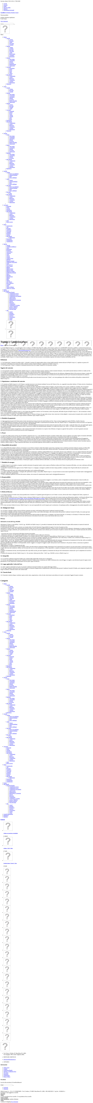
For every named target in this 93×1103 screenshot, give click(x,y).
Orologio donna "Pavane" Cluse (10, 863)
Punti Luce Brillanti (14, 173)
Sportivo (11, 315)
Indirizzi (5, 8)
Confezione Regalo (7, 1070)
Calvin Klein (9, 252)
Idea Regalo (9, 74)
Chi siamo (5, 1072)
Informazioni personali (8, 10)
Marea (7, 274)
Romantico (11, 314)
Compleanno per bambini (15, 296)
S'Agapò (8, 284)
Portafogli (11, 111)
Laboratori (5, 1074)
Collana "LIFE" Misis (8, 848)
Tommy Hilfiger (10, 287)
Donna (5, 37)
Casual (10, 311)
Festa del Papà (12, 309)
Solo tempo (12, 59)
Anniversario (12, 297)
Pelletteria (8, 84)
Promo (5, 289)
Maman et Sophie (10, 271)
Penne (10, 69)
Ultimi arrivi (6, 1067)
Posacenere (9, 239)
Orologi (8, 58)
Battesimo (11, 78)
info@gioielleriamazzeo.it (25, 350)
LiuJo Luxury (9, 266)
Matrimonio (12, 82)
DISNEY (8, 259)
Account (5, 5)
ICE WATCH (9, 265)
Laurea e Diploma (13, 306)
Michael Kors (9, 276)
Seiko (7, 285)
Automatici (12, 97)
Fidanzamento (12, 298)
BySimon (8, 250)
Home (4, 224)
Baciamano (12, 56)
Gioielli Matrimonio (8, 814)
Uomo (4, 86)
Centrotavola (9, 225)
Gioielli (8, 38)
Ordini (5, 6)
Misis (7, 279)
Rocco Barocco (10, 283)
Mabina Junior (9, 268)
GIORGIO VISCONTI (11, 262)
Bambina (5, 816)
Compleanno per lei (13, 294)
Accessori (8, 67)
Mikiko (8, 278)
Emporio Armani (10, 261)
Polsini (10, 112)
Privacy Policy (6, 1076)
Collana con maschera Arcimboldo (10, 833)
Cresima (11, 81)
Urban (10, 319)
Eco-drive (11, 63)
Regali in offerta (13, 308)
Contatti (5, 1069)
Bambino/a (8, 168)
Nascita (11, 301)
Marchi (5, 244)
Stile (7, 310)
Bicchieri (8, 228)
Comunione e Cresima (14, 305)
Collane (11, 39)
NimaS (8, 280)
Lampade (8, 232)
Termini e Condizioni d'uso (9, 1071)
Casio (7, 254)
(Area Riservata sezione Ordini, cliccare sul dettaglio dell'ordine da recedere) (27, 498)
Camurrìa (8, 253)
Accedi (5, 3)
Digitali (11, 61)
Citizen (8, 255)
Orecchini (11, 43)
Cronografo (12, 60)
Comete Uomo (9, 258)
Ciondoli (11, 45)
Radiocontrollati (13, 100)
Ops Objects (9, 281)
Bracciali (11, 41)
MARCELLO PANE (11, 272)
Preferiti (3, 819)
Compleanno (12, 76)
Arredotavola (9, 241)
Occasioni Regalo (10, 292)
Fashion (8, 46)
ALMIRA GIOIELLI (11, 246)
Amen (7, 248)
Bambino (8, 153)
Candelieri (8, 229)
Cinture (11, 115)
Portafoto (8, 233)
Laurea (10, 77)
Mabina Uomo (9, 270)
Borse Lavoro (9, 222)
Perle (10, 176)
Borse (10, 71)
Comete (8, 257)
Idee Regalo (6, 291)
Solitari (11, 180)
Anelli (10, 42)
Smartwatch (12, 65)
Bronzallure (9, 249)
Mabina (8, 267)
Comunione (12, 80)
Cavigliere (11, 55)
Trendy (11, 318)
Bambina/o (6, 815)
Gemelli (11, 91)
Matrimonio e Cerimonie (15, 300)
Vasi (7, 227)
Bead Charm (12, 54)
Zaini (10, 72)
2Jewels (8, 245)
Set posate (8, 231)
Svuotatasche (9, 240)
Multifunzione (12, 64)
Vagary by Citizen (10, 288)
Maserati (8, 275)
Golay (7, 263)
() (9, 12)
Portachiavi (12, 68)
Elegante (11, 313)
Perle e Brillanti (13, 177)
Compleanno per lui (14, 293)
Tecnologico (12, 317)
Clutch (10, 73)
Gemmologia (6, 1075)
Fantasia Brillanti (13, 175)
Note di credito (6, 7)
